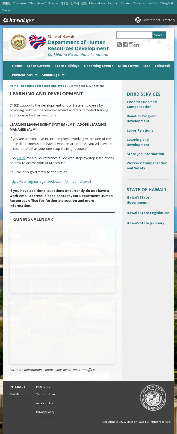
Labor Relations (140, 130)
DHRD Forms (128, 66)
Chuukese (19, 3)
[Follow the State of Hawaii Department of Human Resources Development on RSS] (119, 44)
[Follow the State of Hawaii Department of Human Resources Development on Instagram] (131, 44)
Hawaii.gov (18, 20)
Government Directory (158, 20)
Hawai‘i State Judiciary (145, 223)
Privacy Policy (45, 412)
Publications (22, 75)
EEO (146, 66)
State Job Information (145, 154)
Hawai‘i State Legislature (148, 213)
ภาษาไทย (152, 3)
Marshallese (97, 3)
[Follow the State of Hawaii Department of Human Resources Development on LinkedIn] (136, 44)
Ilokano (53, 3)
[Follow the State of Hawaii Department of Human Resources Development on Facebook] (125, 44)
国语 (84, 3)
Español (126, 3)
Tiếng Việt (166, 3)
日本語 (64, 3)
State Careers (38, 66)
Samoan (113, 3)
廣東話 (6, 3)
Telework (162, 66)
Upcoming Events (98, 66)
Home (17, 66)
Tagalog (138, 3)
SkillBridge (51, 75)
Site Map (15, 394)
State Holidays (67, 66)
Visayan (7, 10)
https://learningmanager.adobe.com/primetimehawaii (50, 181)
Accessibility (44, 403)
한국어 (75, 3)
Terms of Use (45, 394)
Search (159, 35)
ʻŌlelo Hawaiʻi (37, 3)
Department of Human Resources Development (78, 45)
